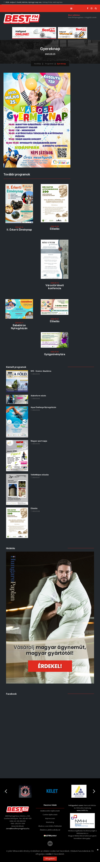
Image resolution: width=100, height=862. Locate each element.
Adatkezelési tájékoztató (50, 811)
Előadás (55, 228)
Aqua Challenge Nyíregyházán (43, 407)
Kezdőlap (37, 64)
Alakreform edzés (38, 396)
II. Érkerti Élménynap (19, 229)
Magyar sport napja (39, 441)
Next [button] (94, 790)
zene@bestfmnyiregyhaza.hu (17, 828)
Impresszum (50, 818)
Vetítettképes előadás (40, 475)
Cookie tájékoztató (50, 814)
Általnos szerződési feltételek (50, 826)
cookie (49, 854)
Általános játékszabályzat (50, 830)
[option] (23, 791)
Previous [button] (6, 790)
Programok (49, 64)
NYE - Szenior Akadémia (41, 371)
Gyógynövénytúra (54, 354)
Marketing (50, 822)
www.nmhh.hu (82, 810)
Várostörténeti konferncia (55, 287)
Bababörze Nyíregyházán (19, 327)
